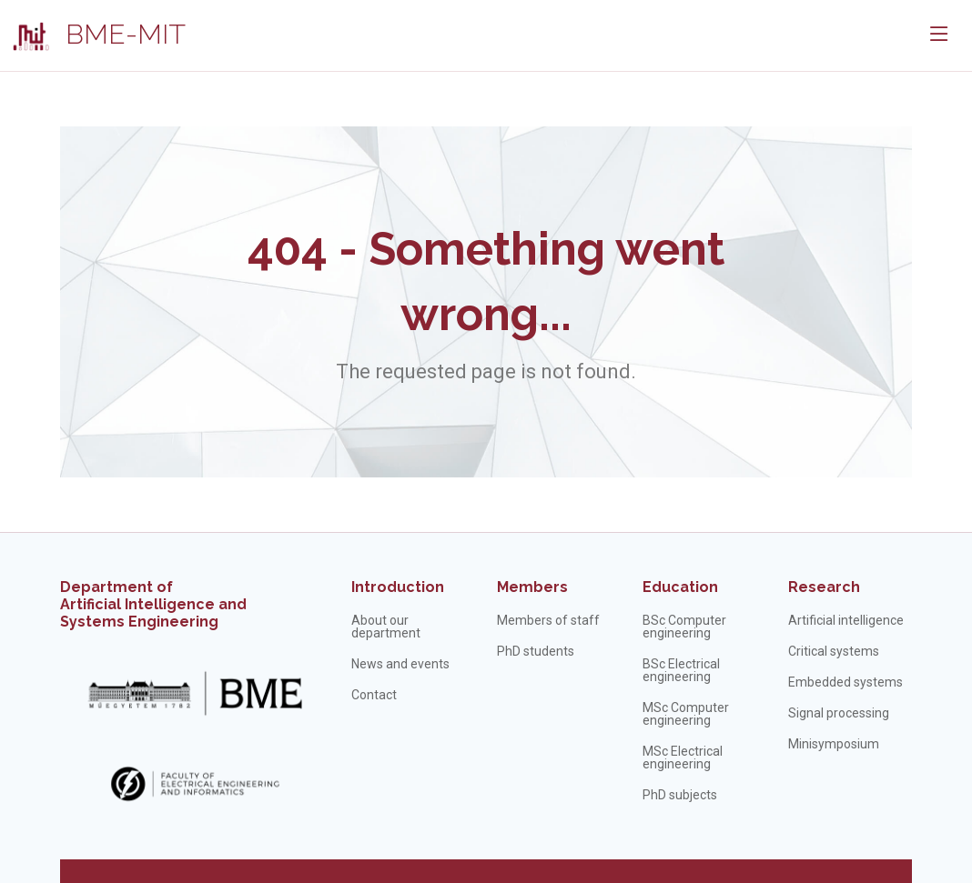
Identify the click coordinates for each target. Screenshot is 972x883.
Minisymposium (833, 744)
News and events (400, 663)
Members (532, 587)
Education (680, 587)
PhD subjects (680, 794)
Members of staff (548, 620)
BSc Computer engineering (684, 626)
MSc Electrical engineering (683, 757)
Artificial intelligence (846, 620)
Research (824, 587)
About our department (385, 626)
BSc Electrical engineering (681, 670)
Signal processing (838, 713)
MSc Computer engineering (686, 714)
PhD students (535, 651)
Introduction (397, 587)
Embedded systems (845, 682)
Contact (374, 694)
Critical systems (833, 651)
